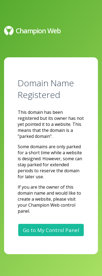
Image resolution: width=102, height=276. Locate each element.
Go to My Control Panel (51, 230)
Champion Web (32, 30)
